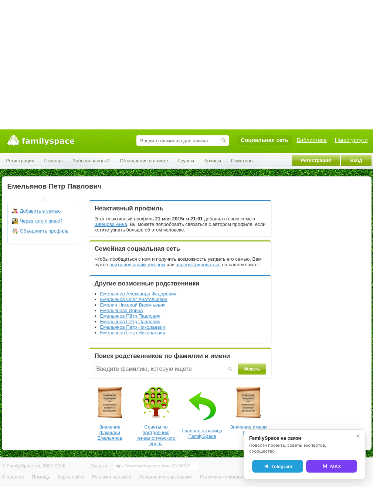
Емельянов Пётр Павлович (130, 316)
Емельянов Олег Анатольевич (133, 299)
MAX (331, 466)
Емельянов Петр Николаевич (132, 327)
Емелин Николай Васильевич (133, 305)
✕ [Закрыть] (358, 436)
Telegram (277, 466)
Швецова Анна (111, 224)
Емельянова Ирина (121, 310)
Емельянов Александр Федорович (138, 294)
